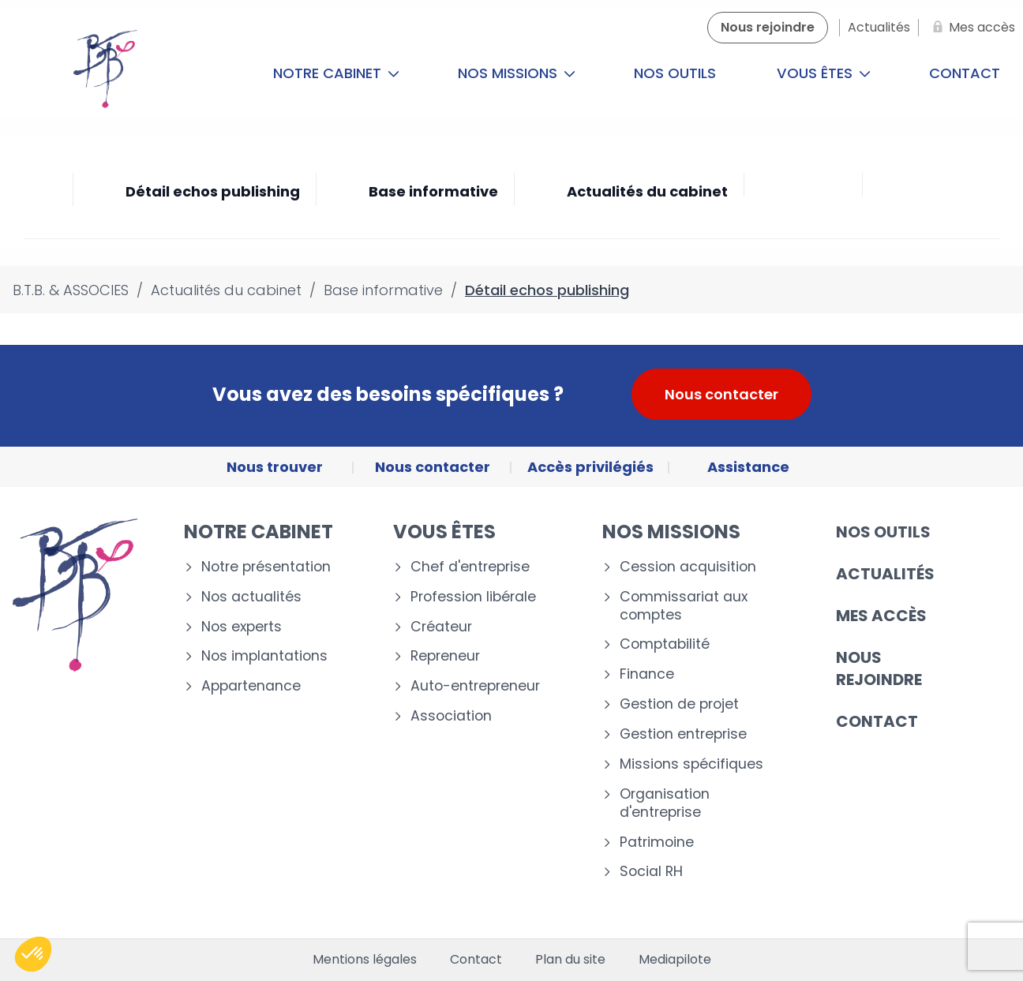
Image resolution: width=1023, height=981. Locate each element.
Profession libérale (473, 597)
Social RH (651, 872)
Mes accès (881, 616)
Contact (877, 721)
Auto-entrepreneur (475, 686)
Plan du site (570, 959)
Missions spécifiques (691, 764)
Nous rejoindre (879, 668)
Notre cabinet (336, 73)
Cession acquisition (688, 567)
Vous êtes (824, 73)
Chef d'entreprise (470, 567)
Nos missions (516, 73)
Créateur (441, 627)
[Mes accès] (971, 28)
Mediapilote (675, 959)
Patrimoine (657, 842)
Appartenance (251, 686)
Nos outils (675, 73)
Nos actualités (251, 597)
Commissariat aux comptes (684, 606)
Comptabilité (665, 644)
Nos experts (241, 627)
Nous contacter (721, 394)
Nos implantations (264, 656)
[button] (33, 954)
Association (451, 716)
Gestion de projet (679, 704)
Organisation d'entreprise (665, 803)
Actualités (885, 574)
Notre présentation (266, 567)
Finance (647, 674)
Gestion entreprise (683, 734)
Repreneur (445, 656)
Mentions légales (365, 959)
